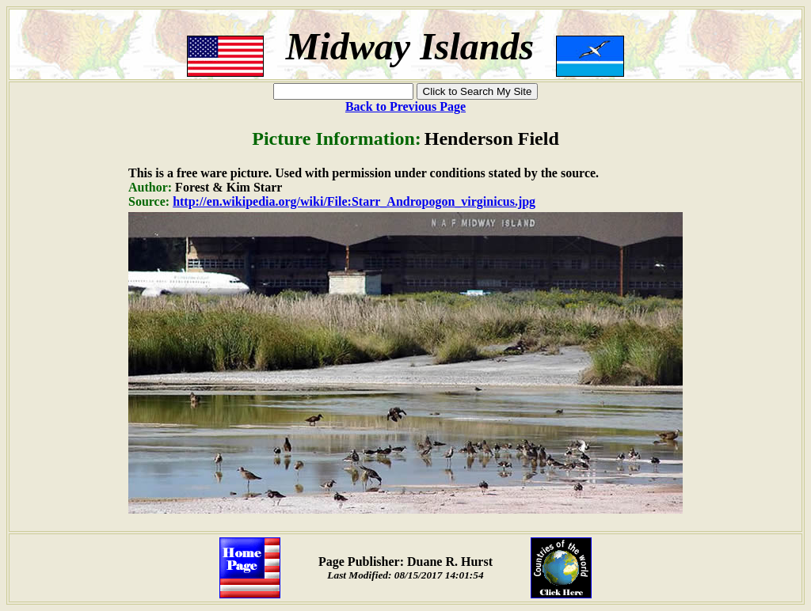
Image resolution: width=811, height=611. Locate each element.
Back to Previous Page (405, 106)
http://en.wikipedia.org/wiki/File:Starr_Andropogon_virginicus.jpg (354, 201)
